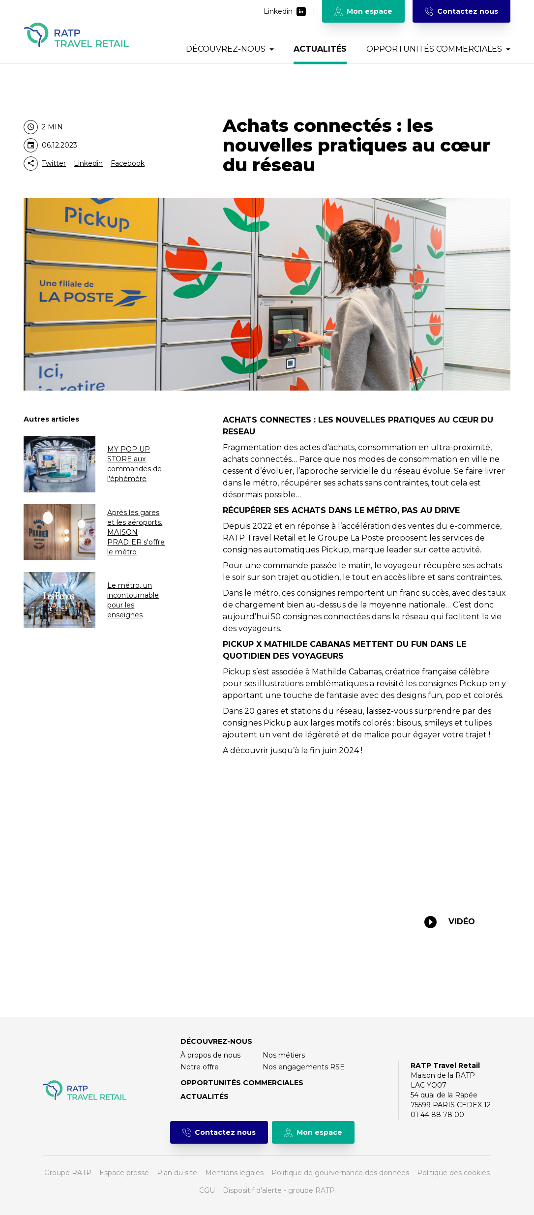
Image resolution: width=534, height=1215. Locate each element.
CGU (207, 1190)
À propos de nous (210, 1055)
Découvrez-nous (230, 49)
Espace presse (124, 1172)
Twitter (54, 163)
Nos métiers (284, 1055)
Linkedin (285, 11)
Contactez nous (461, 11)
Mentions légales (234, 1172)
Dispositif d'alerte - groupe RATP (279, 1190)
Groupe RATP (67, 1172)
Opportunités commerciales (438, 49)
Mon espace (363, 11)
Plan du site (177, 1172)
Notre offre (199, 1067)
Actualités (320, 49)
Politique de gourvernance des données (340, 1172)
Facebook (128, 163)
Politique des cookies (453, 1172)
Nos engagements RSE (304, 1067)
